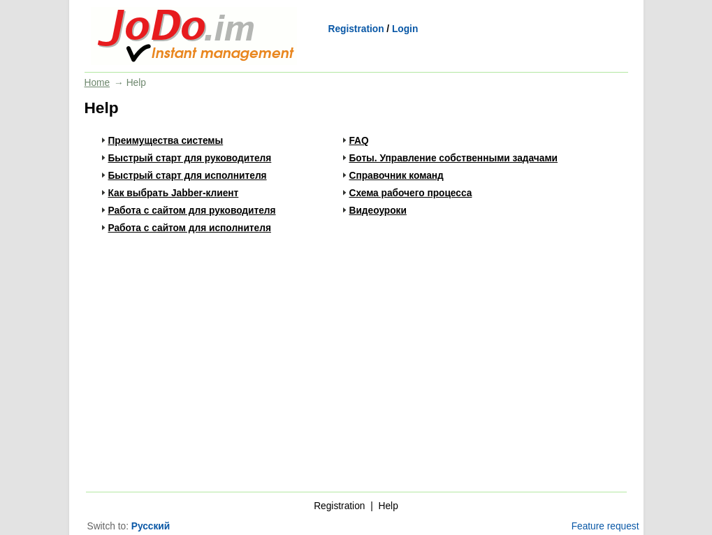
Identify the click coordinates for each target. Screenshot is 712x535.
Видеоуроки (378, 210)
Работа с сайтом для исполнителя (189, 228)
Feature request (605, 526)
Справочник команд (396, 175)
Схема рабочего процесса (410, 193)
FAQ (359, 140)
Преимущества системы (166, 140)
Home (97, 83)
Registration (356, 29)
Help (388, 506)
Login (405, 29)
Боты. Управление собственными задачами (453, 158)
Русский (150, 526)
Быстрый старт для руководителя (190, 158)
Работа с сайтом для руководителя (192, 210)
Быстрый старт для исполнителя (187, 175)
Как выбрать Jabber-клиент (173, 193)
